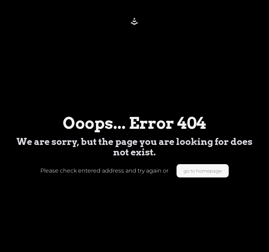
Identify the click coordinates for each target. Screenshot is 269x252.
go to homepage (203, 171)
